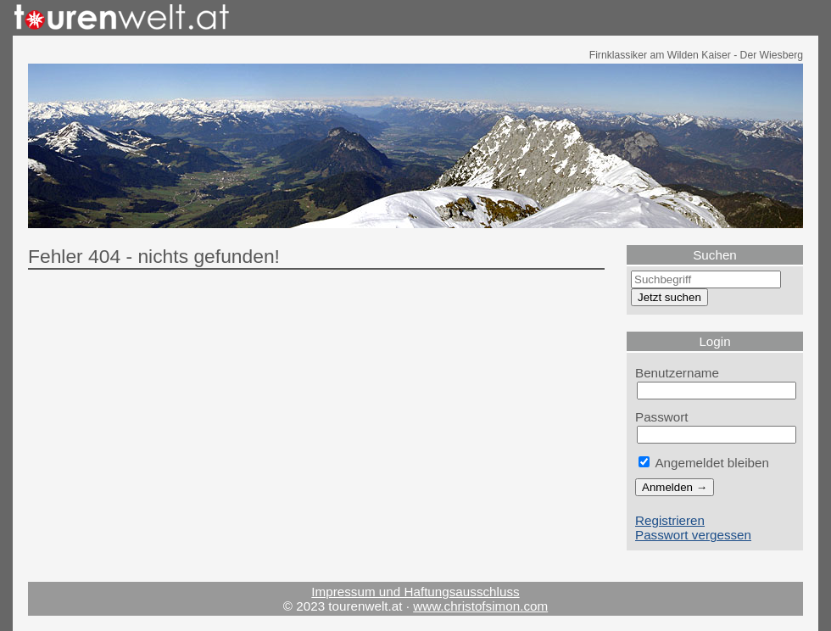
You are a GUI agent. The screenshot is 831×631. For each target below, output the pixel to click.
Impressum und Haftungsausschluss (415, 591)
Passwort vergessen (693, 535)
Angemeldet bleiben (704, 462)
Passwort (662, 417)
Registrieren (670, 520)
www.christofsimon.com (480, 606)
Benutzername (677, 373)
